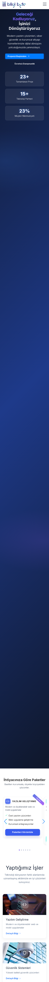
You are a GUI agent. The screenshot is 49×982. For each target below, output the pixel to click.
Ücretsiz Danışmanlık (25, 64)
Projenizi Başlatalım (19, 56)
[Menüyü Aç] (45, 4)
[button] (5, 821)
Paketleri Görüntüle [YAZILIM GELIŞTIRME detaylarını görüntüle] (22, 832)
